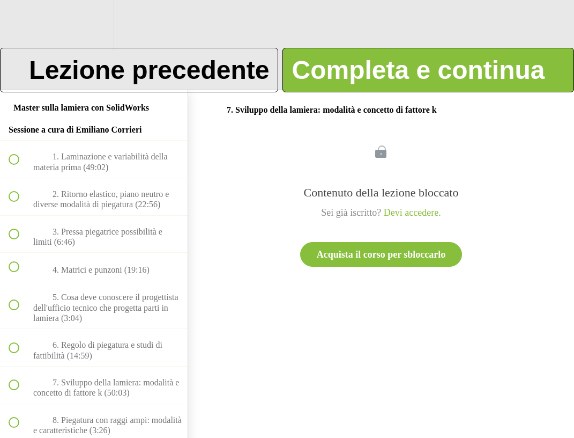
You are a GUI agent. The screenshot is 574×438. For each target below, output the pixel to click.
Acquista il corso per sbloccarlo (381, 254)
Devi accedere (411, 212)
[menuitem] (94, 25)
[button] (20, 25)
